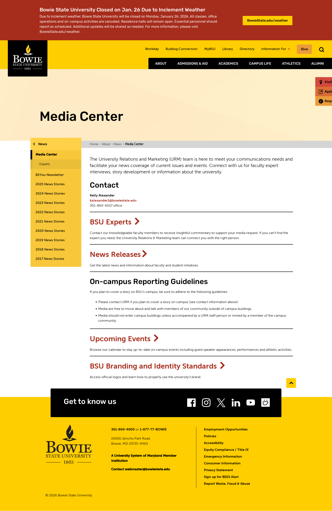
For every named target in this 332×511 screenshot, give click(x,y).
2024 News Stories (50, 193)
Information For (275, 49)
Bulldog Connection (182, 49)
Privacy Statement (218, 470)
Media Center (46, 154)
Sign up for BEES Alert (221, 477)
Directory (247, 49)
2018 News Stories (50, 249)
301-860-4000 (123, 429)
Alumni (317, 63)
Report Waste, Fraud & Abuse (227, 484)
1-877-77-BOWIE (153, 429)
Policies (210, 436)
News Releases (119, 255)
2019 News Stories (50, 240)
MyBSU (210, 49)
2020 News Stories (50, 231)
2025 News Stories (50, 184)
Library (227, 49)
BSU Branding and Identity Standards (158, 366)
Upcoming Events (125, 339)
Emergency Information (223, 456)
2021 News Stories (50, 221)
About (161, 63)
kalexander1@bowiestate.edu (113, 200)
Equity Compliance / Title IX (226, 450)
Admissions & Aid (192, 63)
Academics (228, 63)
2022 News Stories (50, 212)
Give (304, 49)
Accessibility (213, 443)
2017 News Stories (50, 259)
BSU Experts (115, 222)
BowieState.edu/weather (267, 20)
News (42, 144)
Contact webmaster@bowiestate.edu (140, 469)
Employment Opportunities (226, 429)
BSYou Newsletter (50, 175)
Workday (152, 49)
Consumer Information (222, 463)
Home (95, 144)
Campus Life (260, 63)
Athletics (291, 63)
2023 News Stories (50, 203)
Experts (44, 164)
